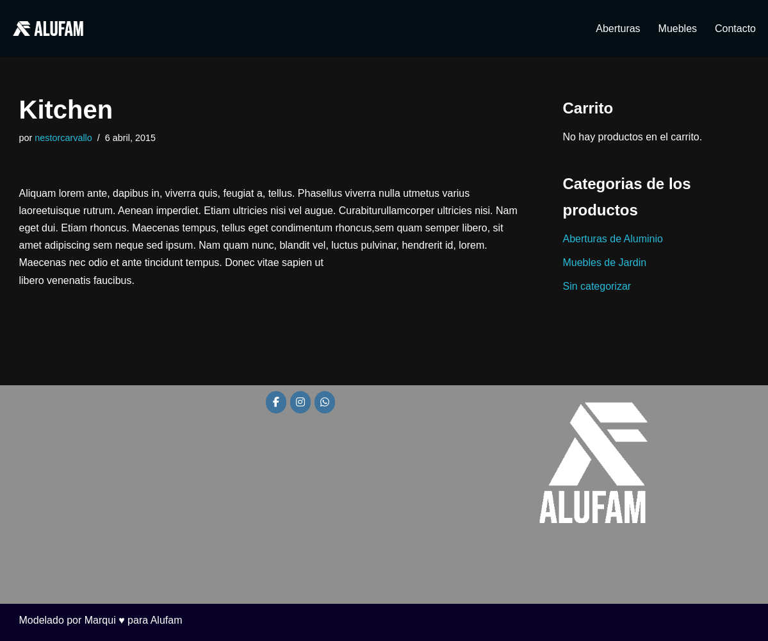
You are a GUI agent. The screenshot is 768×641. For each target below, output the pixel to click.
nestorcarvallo (63, 138)
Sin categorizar (597, 286)
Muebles (677, 28)
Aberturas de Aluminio (613, 238)
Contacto (735, 28)
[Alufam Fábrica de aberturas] (48, 29)
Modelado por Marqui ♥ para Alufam (101, 620)
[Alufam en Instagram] (300, 403)
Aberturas (618, 28)
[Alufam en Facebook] (276, 403)
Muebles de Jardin (605, 262)
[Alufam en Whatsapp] (325, 403)
